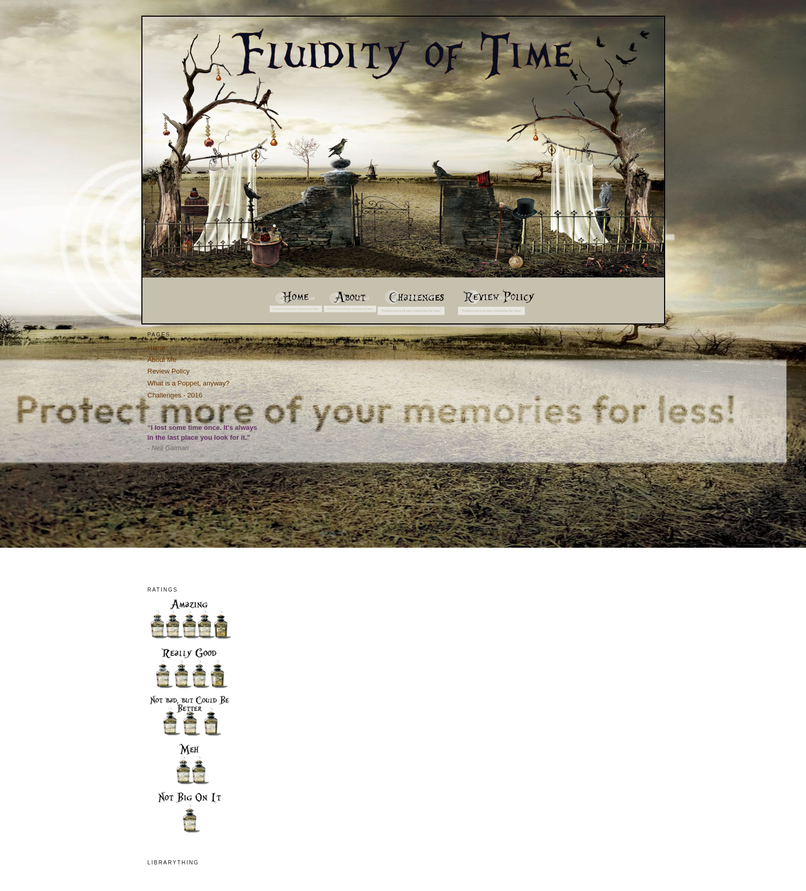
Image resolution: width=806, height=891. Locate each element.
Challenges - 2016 (175, 395)
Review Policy (169, 371)
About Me (162, 360)
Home (157, 348)
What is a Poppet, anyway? (189, 383)
